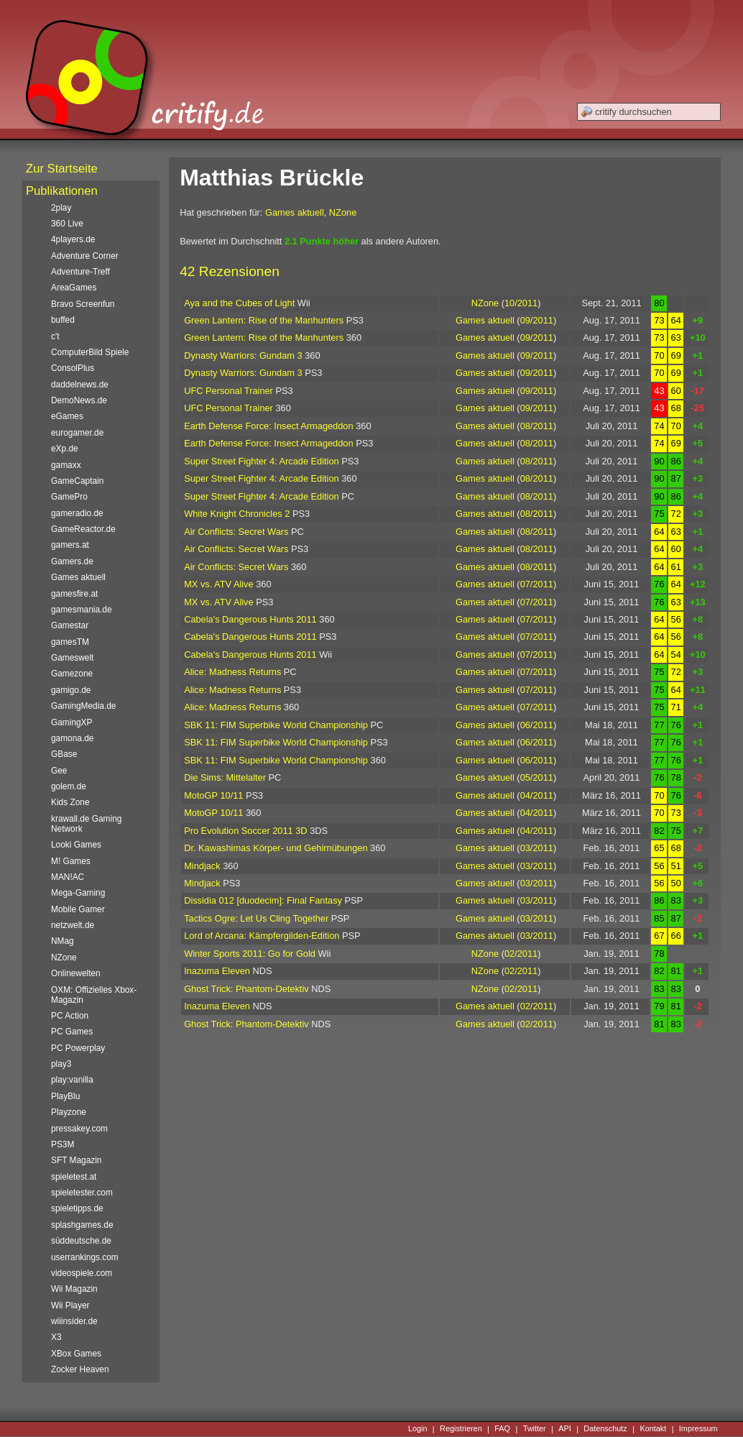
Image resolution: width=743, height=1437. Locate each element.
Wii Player (70, 1305)
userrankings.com (85, 1257)
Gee (59, 771)
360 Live (67, 224)
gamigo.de (71, 690)
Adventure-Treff (80, 272)
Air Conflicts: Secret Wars (236, 531)
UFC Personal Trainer (228, 390)
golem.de (68, 786)
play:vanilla (72, 1080)
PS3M (62, 1144)
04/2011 (536, 795)
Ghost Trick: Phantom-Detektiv (246, 988)
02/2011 (520, 953)
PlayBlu (65, 1096)
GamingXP (71, 722)
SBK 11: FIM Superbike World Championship (276, 725)
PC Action (69, 1016)
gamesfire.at (74, 594)
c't (55, 336)
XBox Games (76, 1354)
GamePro (69, 497)
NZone (342, 212)
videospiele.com (81, 1273)
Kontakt (653, 1429)
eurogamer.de (77, 433)
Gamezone (72, 674)
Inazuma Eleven (217, 970)
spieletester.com (82, 1193)
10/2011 (520, 303)
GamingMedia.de (83, 706)
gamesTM (70, 642)
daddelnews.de (80, 385)
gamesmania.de (81, 610)
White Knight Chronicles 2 (237, 513)
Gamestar (69, 625)
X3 (56, 1337)
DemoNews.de (79, 400)
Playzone (68, 1112)
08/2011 (536, 426)
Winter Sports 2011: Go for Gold (249, 953)
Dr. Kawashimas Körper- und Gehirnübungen (275, 848)
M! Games (71, 861)
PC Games (72, 1032)
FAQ (502, 1429)
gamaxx (66, 465)
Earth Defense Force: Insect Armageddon (268, 426)
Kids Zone (70, 802)
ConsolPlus (72, 368)
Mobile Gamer (78, 909)
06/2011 (536, 725)
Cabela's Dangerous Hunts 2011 (250, 619)
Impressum (698, 1429)
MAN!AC (67, 877)
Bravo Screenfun (82, 304)
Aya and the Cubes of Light (239, 303)
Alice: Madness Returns (232, 671)
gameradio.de (77, 513)
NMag (62, 941)
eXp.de (64, 449)
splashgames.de (82, 1225)
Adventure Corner (85, 256)
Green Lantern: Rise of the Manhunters (263, 320)
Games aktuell (294, 212)
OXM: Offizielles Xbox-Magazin (94, 995)
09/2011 (536, 320)
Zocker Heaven (80, 1369)
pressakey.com (79, 1129)
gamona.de (72, 738)
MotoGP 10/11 (213, 795)
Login (418, 1429)
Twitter (534, 1429)
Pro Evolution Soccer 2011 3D (245, 830)
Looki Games (76, 845)
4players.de (73, 239)
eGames (67, 416)
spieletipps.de (77, 1208)
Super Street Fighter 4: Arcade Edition (261, 461)
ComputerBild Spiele (90, 352)
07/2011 (536, 584)
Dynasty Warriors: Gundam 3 (243, 355)
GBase (64, 754)
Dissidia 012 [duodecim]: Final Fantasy (263, 900)
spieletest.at (73, 1177)
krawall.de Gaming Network (86, 824)
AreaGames (73, 288)
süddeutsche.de (81, 1241)
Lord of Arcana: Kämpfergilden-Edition (261, 935)
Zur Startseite (62, 168)
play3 (61, 1064)
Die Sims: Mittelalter (225, 777)
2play (61, 208)
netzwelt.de (72, 925)
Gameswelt (72, 658)
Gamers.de (72, 561)
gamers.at (70, 545)
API (564, 1429)
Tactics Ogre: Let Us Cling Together (256, 918)
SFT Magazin (76, 1160)
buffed (63, 320)
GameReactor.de (83, 529)
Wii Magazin (74, 1289)
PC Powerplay (78, 1048)
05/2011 (536, 777)
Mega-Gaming (78, 893)
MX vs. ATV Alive (218, 584)
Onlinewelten (76, 973)
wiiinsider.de (74, 1321)
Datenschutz (605, 1429)
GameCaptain (77, 481)
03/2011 (536, 848)
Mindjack (202, 865)
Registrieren (461, 1429)
